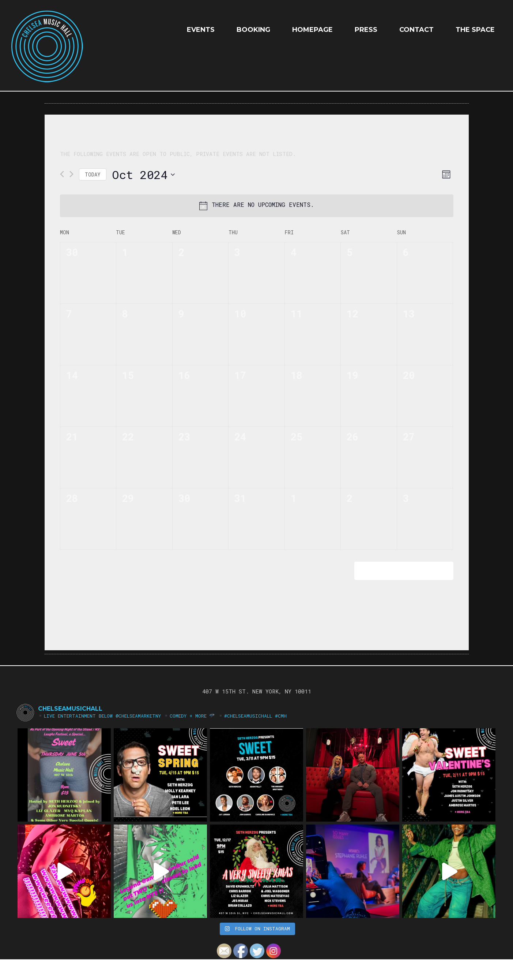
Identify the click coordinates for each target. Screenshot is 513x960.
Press (366, 30)
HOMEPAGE (312, 30)
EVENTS (201, 30)
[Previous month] (62, 174)
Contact (416, 30)
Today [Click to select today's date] (93, 174)
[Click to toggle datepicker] (143, 174)
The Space (475, 30)
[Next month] (71, 174)
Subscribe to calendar (398, 570)
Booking (253, 30)
